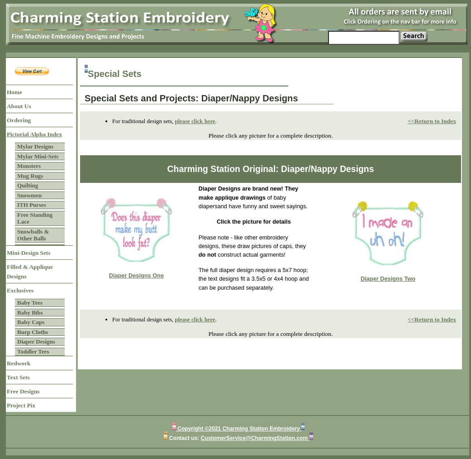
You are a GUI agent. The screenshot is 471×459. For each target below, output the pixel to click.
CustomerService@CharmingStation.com (255, 438)
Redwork (18, 363)
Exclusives (20, 290)
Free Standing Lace (34, 218)
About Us (19, 106)
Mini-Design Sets (28, 252)
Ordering (19, 120)
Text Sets (18, 377)
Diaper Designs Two (388, 278)
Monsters (29, 166)
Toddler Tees (33, 351)
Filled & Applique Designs (30, 271)
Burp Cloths (32, 332)
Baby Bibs (30, 312)
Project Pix (21, 405)
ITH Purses (31, 204)
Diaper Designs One (136, 275)
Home (14, 92)
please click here (195, 121)
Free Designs (23, 391)
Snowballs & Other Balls (33, 235)
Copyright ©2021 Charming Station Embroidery (238, 429)
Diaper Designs (36, 341)
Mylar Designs (35, 146)
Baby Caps (30, 322)
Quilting (27, 185)
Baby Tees (30, 302)
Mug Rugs (30, 175)
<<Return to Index (432, 121)
